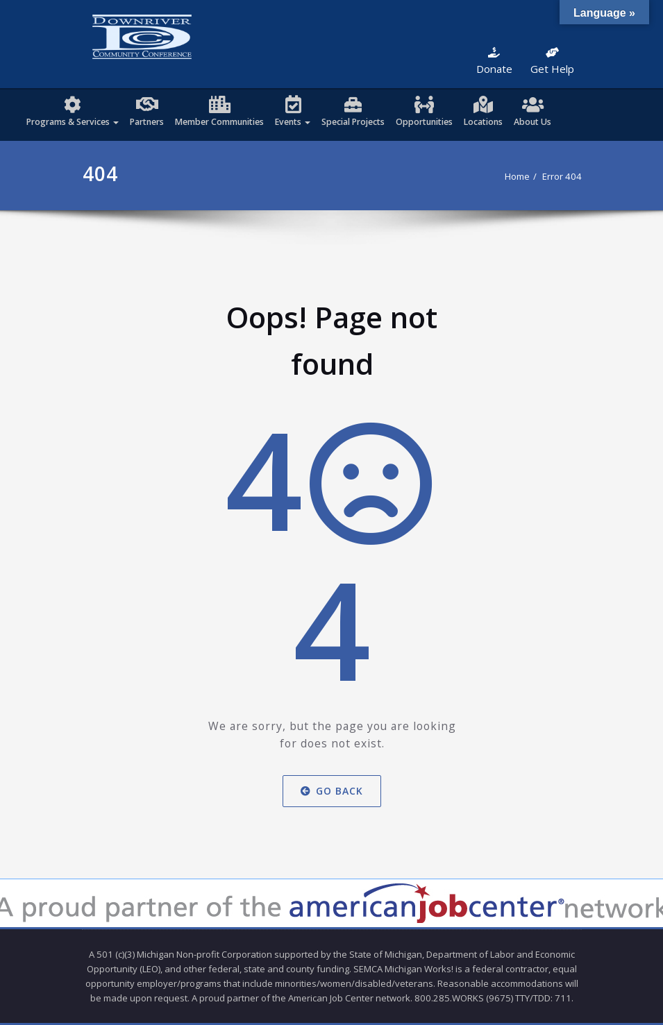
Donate (494, 61)
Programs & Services (72, 122)
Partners (147, 122)
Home (517, 176)
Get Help (552, 61)
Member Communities (219, 122)
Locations (483, 122)
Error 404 (562, 176)
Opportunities (424, 122)
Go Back (332, 790)
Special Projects (353, 122)
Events (292, 122)
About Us (532, 122)
